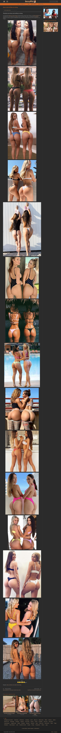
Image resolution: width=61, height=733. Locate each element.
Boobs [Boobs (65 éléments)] (54, 719)
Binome (11, 684)
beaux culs (11, 15)
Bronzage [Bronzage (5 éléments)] (12, 721)
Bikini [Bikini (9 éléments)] (46, 719)
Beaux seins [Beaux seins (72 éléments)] (41, 719)
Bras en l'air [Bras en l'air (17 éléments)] (6, 721)
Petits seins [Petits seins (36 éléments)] (47, 723)
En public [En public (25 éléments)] (40, 721)
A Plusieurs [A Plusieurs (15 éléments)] (22, 719)
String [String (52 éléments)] (33, 725)
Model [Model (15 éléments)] (19, 723)
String (20, 684)
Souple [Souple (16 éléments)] (28, 725)
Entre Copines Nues (7, 10)
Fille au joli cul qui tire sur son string (34, 714)
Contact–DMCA (24, 728)
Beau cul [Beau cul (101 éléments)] (35, 719)
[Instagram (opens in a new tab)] (7, 2)
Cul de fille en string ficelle (22, 713)
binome (37, 16)
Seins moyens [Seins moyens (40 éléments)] (12, 725)
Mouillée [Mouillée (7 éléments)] (23, 723)
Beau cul (8, 684)
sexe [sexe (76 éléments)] (17, 725)
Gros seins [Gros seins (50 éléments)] (51, 721)
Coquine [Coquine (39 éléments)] (22, 721)
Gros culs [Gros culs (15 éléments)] (45, 721)
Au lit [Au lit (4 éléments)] (32, 719)
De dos (18, 684)
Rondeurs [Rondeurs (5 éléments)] (6, 725)
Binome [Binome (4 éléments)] (50, 719)
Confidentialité (36, 728)
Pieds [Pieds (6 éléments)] (52, 723)
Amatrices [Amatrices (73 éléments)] (16, 719)
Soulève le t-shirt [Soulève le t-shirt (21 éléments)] (23, 725)
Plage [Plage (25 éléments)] (55, 723)
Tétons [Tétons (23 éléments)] (43, 725)
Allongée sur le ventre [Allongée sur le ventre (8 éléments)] (8, 719)
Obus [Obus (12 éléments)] (37, 723)
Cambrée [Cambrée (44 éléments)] (17, 721)
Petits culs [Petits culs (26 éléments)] (41, 723)
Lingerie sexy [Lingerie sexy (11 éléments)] (13, 723)
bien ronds (15, 15)
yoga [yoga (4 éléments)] (47, 725)
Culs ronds (14, 684)
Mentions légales (30, 728)
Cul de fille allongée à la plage (9, 713)
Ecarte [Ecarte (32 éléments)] (36, 721)
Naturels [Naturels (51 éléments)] (32, 723)
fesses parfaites (36, 15)
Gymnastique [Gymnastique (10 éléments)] (6, 723)
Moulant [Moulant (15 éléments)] (27, 723)
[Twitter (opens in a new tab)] (4, 2)
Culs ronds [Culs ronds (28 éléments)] (27, 721)
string (17, 16)
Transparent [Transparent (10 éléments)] (37, 725)
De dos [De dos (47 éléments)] (32, 721)
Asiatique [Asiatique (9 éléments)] (27, 719)
